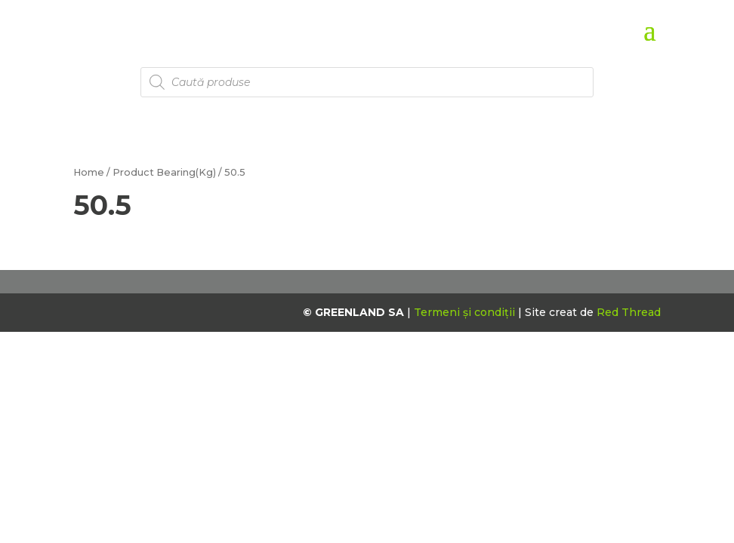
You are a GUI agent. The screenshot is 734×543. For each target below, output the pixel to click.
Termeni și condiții (466, 312)
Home (88, 172)
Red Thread (629, 312)
